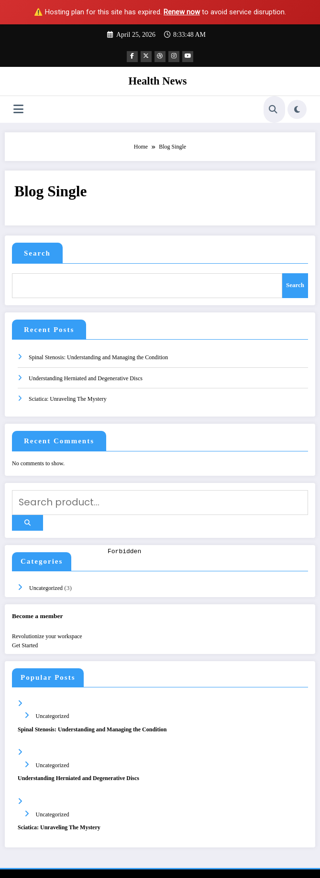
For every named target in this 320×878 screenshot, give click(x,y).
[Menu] (18, 107)
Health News (158, 80)
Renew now (182, 12)
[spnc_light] (297, 108)
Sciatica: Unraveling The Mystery (68, 391)
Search (37, 252)
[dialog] (212, 710)
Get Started (25, 626)
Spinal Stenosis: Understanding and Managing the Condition (98, 350)
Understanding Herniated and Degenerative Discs (86, 371)
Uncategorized (45, 569)
